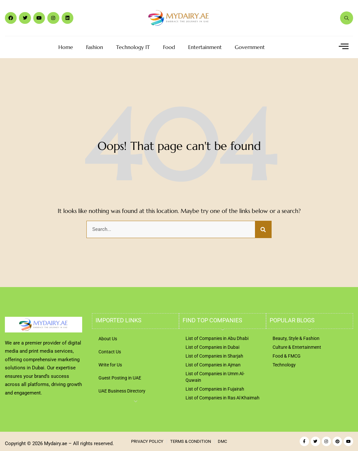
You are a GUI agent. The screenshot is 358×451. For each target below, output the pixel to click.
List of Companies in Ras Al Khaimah (223, 397)
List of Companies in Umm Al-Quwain (215, 377)
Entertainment (205, 47)
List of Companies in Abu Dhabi (217, 338)
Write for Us (110, 364)
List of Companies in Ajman (213, 364)
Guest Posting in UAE (119, 377)
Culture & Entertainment (297, 347)
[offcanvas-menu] (344, 46)
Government (250, 47)
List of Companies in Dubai (212, 347)
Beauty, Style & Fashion (296, 338)
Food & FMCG (287, 356)
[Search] (263, 229)
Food (169, 47)
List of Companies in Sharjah (214, 356)
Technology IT (133, 47)
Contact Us (109, 351)
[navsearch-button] (346, 17)
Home (65, 47)
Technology (284, 364)
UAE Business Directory (121, 391)
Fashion (94, 47)
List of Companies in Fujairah (215, 389)
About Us (107, 338)
